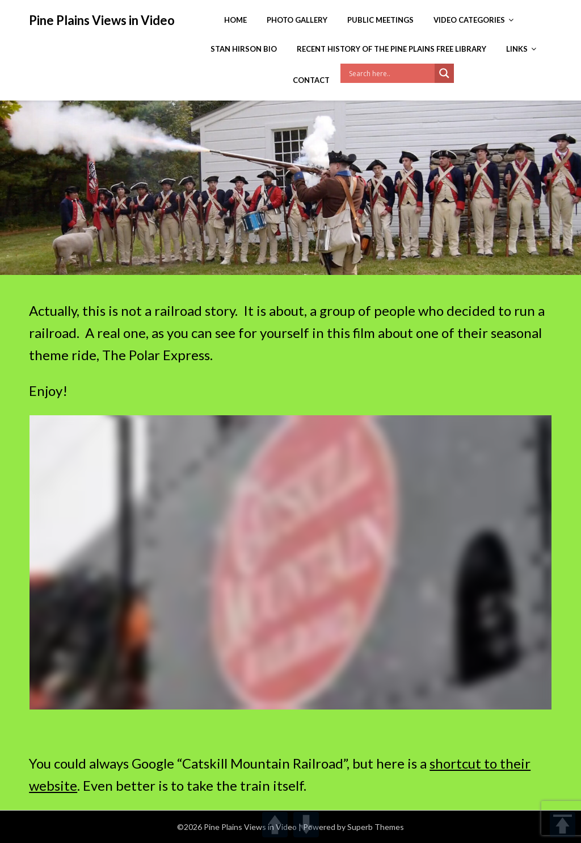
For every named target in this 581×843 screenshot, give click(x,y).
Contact (311, 80)
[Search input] (390, 73)
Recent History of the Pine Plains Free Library (391, 48)
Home (235, 19)
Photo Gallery (297, 19)
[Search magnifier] (444, 73)
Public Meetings (380, 19)
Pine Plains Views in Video (102, 20)
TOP (562, 824)
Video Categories (469, 19)
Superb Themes (375, 827)
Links (517, 48)
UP (275, 824)
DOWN (306, 824)
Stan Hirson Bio (243, 48)
